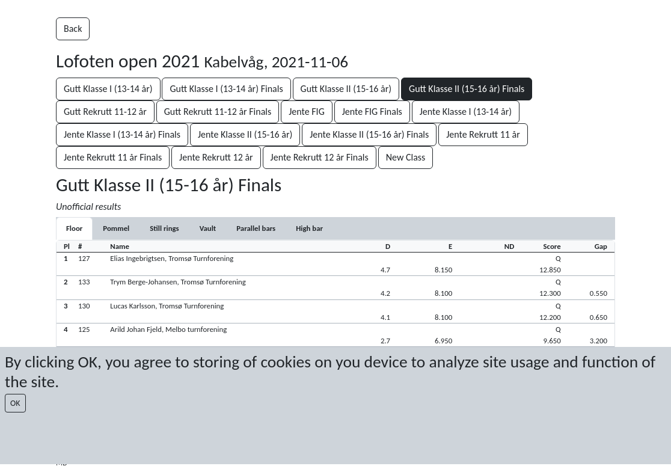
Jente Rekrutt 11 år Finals (113, 157)
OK (15, 403)
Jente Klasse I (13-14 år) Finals (122, 134)
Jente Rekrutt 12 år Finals (320, 157)
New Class (406, 157)
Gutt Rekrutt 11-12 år (105, 111)
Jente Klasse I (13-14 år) (466, 111)
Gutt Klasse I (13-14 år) (108, 88)
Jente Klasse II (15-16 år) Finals (369, 134)
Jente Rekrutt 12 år (216, 157)
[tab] (74, 228)
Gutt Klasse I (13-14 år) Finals (226, 88)
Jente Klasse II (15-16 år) (245, 134)
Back (73, 28)
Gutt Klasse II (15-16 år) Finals (466, 88)
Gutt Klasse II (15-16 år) (346, 88)
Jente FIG (307, 111)
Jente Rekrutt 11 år (483, 134)
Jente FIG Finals (372, 111)
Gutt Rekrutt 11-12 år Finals (218, 111)
